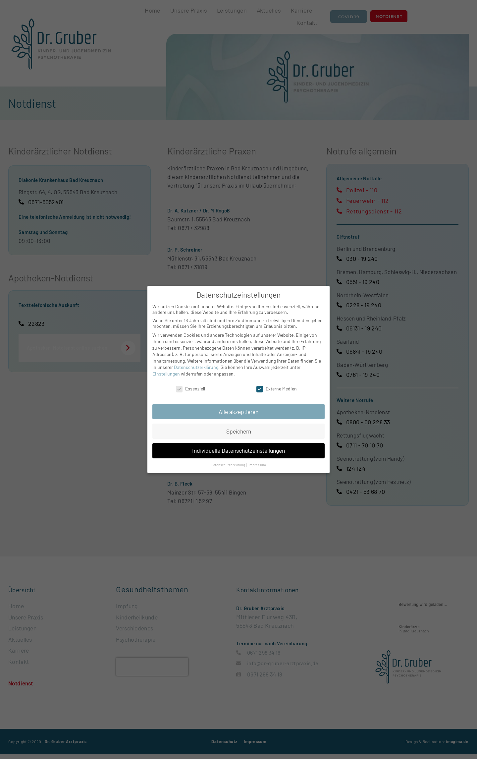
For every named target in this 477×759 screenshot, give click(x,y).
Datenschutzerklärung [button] (228, 465)
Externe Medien (276, 388)
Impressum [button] (257, 465)
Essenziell (190, 388)
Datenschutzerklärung (196, 367)
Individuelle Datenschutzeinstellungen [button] (238, 450)
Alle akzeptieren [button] (238, 411)
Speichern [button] (238, 431)
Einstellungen (166, 374)
